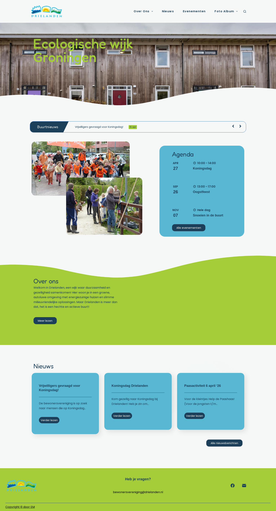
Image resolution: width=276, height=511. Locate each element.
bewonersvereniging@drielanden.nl (138, 492)
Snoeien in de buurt (208, 215)
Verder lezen (49, 420)
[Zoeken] (244, 11)
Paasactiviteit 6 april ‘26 (202, 386)
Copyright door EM (20, 507)
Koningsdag (202, 168)
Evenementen (194, 11)
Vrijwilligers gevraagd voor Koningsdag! (106, 127)
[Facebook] (233, 486)
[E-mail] (244, 486)
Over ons (144, 11)
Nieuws (168, 11)
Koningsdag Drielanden (130, 386)
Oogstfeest (201, 192)
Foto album (227, 11)
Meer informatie (203, 175)
